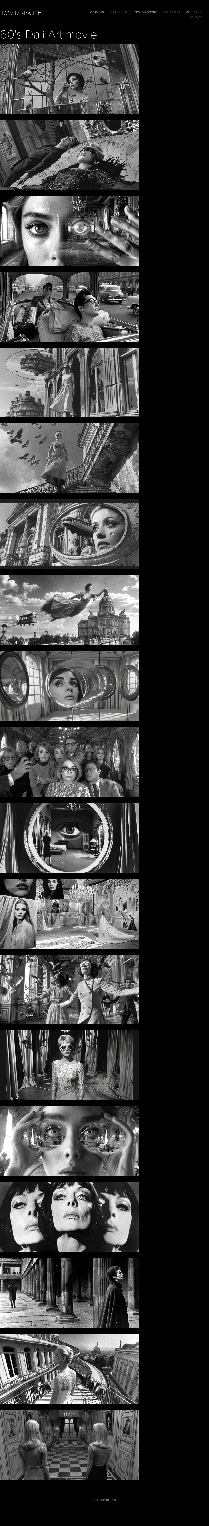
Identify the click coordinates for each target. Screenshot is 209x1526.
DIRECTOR (97, 12)
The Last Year (119, 12)
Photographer (145, 12)
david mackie (21, 12)
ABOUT (198, 12)
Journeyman (171, 12)
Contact (195, 17)
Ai (187, 12)
